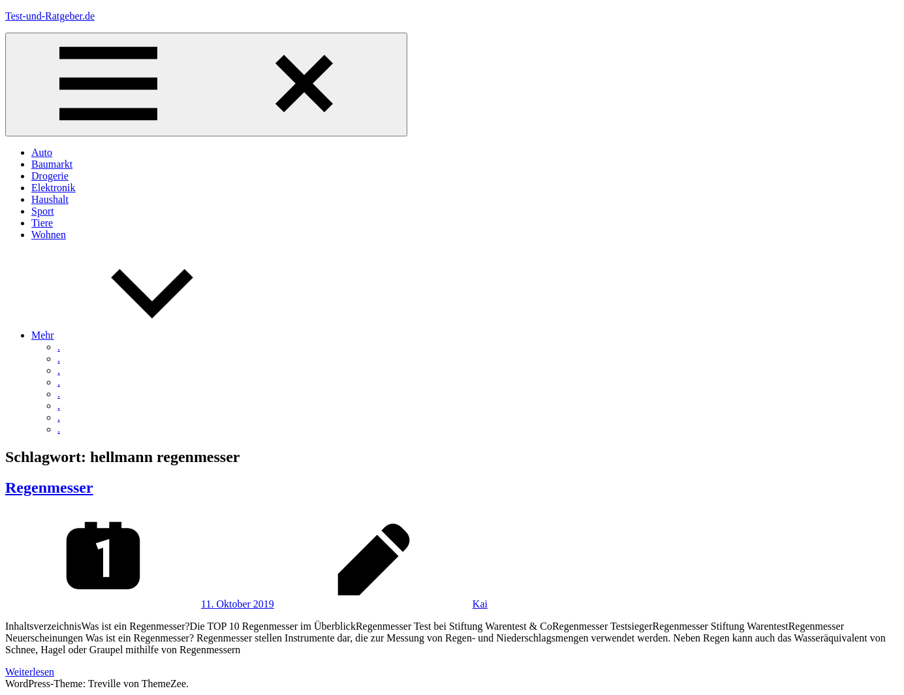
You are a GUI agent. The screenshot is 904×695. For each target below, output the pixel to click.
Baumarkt (51, 164)
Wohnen (48, 234)
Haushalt (50, 199)
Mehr (140, 335)
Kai (480, 604)
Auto (41, 152)
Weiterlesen (29, 671)
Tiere (42, 222)
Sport (42, 211)
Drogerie (50, 175)
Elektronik (53, 187)
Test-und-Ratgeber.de (50, 16)
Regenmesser (49, 487)
